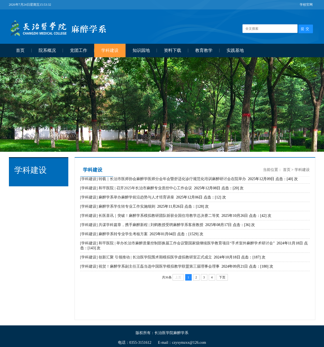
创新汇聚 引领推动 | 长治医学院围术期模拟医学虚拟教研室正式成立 (155, 257)
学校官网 (306, 4)
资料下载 (172, 50)
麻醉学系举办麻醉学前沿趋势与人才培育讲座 (136, 197)
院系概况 (47, 50)
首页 (20, 50)
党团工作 (78, 50)
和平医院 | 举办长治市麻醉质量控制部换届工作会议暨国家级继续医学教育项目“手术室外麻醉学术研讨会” (187, 243)
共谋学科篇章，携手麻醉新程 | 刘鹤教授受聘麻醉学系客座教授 (151, 225)
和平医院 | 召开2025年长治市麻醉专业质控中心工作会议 (145, 188)
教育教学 (203, 50)
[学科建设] (89, 179)
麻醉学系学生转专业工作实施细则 (127, 206)
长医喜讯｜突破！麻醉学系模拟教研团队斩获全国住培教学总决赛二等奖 (159, 216)
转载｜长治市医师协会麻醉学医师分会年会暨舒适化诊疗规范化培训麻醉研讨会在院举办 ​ (173, 179)
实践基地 (235, 50)
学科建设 (110, 50)
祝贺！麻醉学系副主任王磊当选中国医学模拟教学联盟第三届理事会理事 (159, 266)
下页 (222, 277)
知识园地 (141, 50)
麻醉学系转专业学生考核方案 (123, 234)
